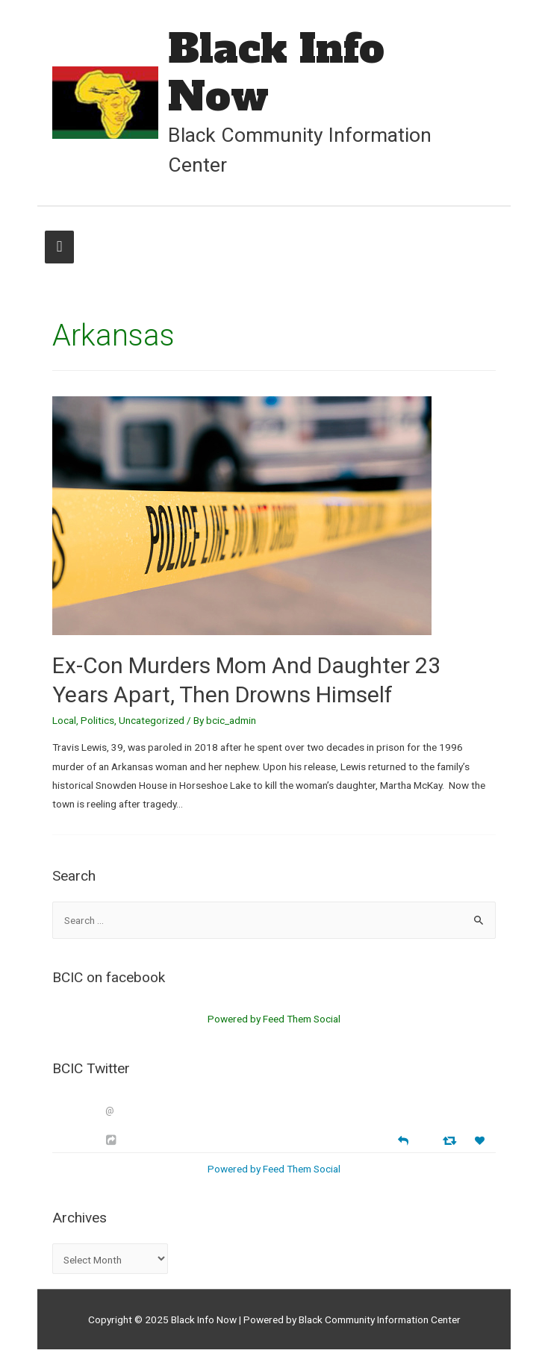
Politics (97, 720)
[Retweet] (451, 1140)
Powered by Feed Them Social (274, 1019)
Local (64, 720)
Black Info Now (276, 72)
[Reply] (403, 1139)
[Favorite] (481, 1141)
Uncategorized (151, 720)
